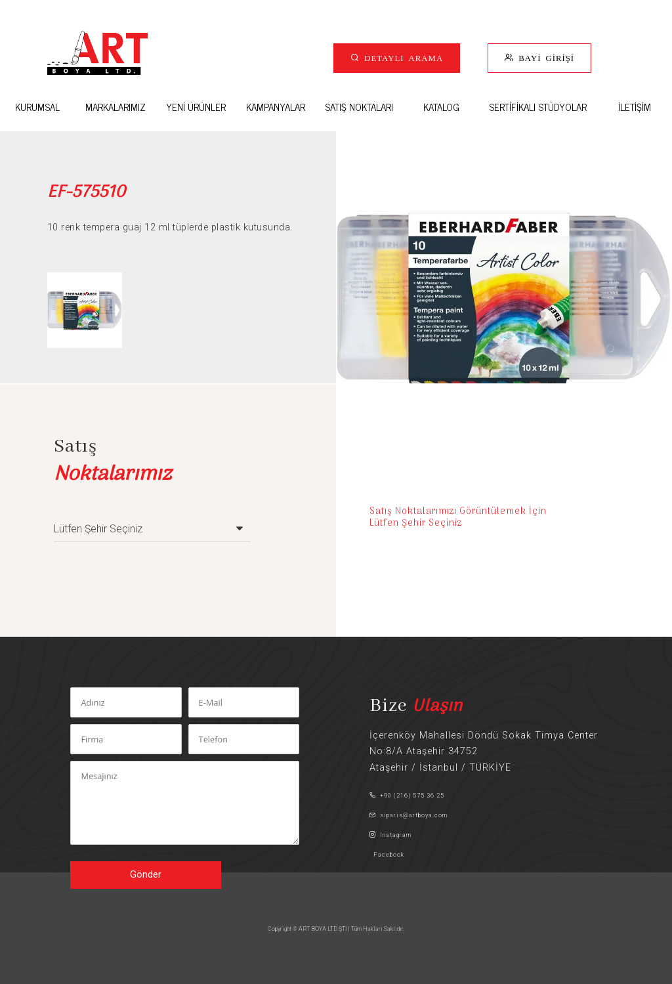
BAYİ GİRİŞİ (544, 57)
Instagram (390, 834)
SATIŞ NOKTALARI (359, 106)
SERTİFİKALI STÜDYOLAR (538, 106)
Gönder (145, 874)
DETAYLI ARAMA (401, 57)
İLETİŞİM (634, 106)
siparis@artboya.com (408, 815)
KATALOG (441, 106)
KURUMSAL (37, 106)
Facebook (386, 854)
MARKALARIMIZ (115, 106)
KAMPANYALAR (275, 106)
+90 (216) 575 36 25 (406, 795)
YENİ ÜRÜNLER (196, 106)
